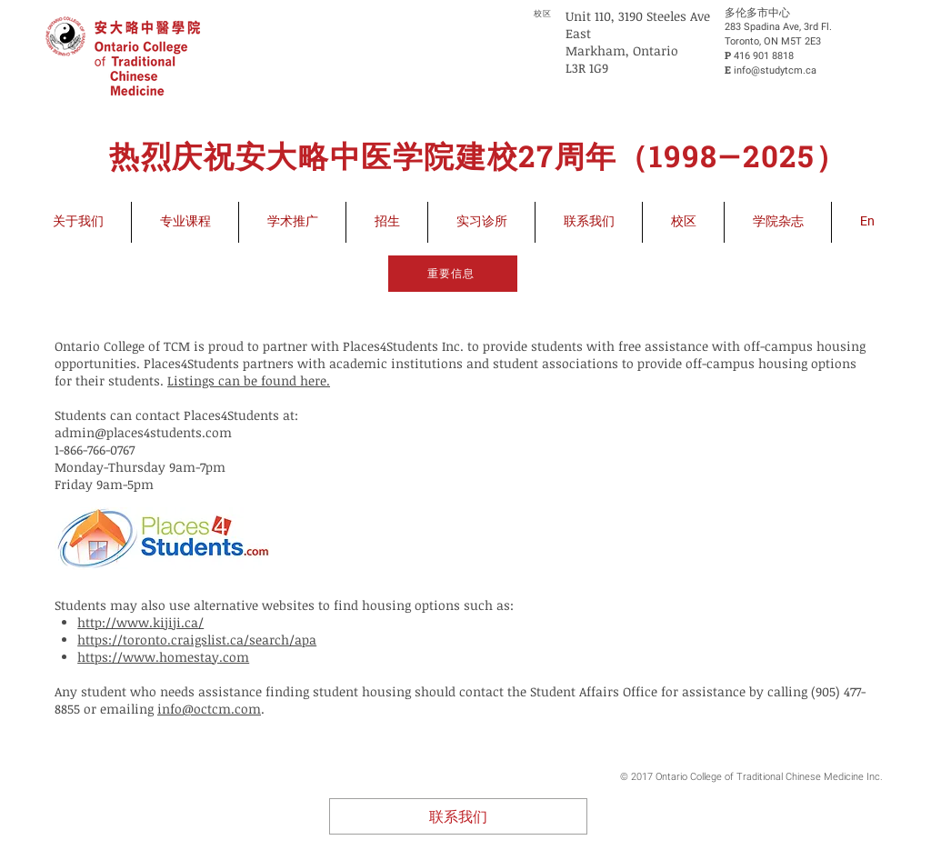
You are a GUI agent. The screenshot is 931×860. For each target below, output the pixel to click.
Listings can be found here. (248, 380)
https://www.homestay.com (163, 656)
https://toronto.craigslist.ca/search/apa (196, 639)
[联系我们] (458, 816)
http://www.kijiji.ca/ (140, 622)
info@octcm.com (209, 708)
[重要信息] (452, 273)
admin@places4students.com (143, 432)
